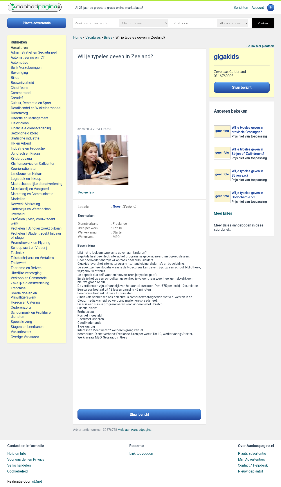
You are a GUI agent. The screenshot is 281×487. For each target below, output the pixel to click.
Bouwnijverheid (22, 83)
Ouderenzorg (21, 307)
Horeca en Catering (25, 302)
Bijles (15, 78)
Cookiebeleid (17, 471)
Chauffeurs (19, 88)
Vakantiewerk (21, 332)
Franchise (18, 288)
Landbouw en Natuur (26, 174)
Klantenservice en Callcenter (32, 163)
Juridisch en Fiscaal (26, 153)
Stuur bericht (139, 415)
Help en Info (16, 453)
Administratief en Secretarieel (34, 52)
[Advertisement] (139, 92)
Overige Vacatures (25, 337)
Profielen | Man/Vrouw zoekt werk (33, 221)
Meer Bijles (223, 213)
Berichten (241, 7)
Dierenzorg (19, 113)
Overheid (18, 214)
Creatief (17, 98)
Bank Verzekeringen (26, 67)
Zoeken (263, 23)
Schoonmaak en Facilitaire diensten (31, 314)
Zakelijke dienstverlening (30, 283)
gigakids (226, 57)
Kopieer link (86, 192)
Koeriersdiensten (24, 169)
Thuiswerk (19, 263)
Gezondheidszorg (24, 133)
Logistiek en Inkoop (26, 179)
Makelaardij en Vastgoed (30, 189)
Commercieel (21, 93)
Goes (117, 206)
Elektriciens (20, 123)
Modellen (18, 199)
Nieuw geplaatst (250, 471)
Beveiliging (19, 73)
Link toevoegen (141, 453)
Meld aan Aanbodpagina (134, 429)
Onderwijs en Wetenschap (31, 209)
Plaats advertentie (252, 453)
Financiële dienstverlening (31, 128)
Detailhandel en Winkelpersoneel (36, 108)
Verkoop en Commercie (29, 278)
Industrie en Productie (28, 148)
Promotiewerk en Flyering (30, 243)
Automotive (19, 62)
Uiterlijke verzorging (26, 273)
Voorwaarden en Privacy (25, 459)
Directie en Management (29, 118)
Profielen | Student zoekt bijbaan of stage (36, 235)
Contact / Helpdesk (253, 465)
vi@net (36, 481)
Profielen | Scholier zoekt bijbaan (36, 228)
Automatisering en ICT (28, 57)
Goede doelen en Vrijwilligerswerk (24, 295)
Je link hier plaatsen (260, 46)
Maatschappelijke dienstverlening (36, 184)
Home (77, 37)
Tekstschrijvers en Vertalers (32, 258)
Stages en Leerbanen (27, 327)
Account (258, 7)
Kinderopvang (21, 158)
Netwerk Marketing (25, 204)
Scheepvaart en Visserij (29, 248)
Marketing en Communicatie (32, 194)
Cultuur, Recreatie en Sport (31, 103)
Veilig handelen (19, 465)
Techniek (17, 253)
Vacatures (93, 37)
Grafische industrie (25, 138)
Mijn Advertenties (251, 459)
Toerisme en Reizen (26, 268)
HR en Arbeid (21, 143)
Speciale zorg (21, 322)
